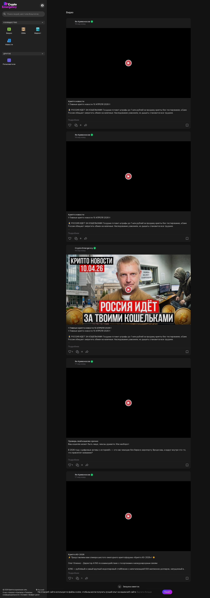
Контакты (19, 592)
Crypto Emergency (84, 248)
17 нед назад (80, 364)
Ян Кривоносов (82, 21)
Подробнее (73, 120)
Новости (9, 42)
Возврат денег (34, 595)
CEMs (23, 30)
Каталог (12, 592)
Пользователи (9, 62)
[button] (167, 592)
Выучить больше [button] (144, 592)
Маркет (37, 30)
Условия (24, 595)
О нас (5, 592)
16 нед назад (80, 24)
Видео (9, 30)
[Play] (128, 63)
